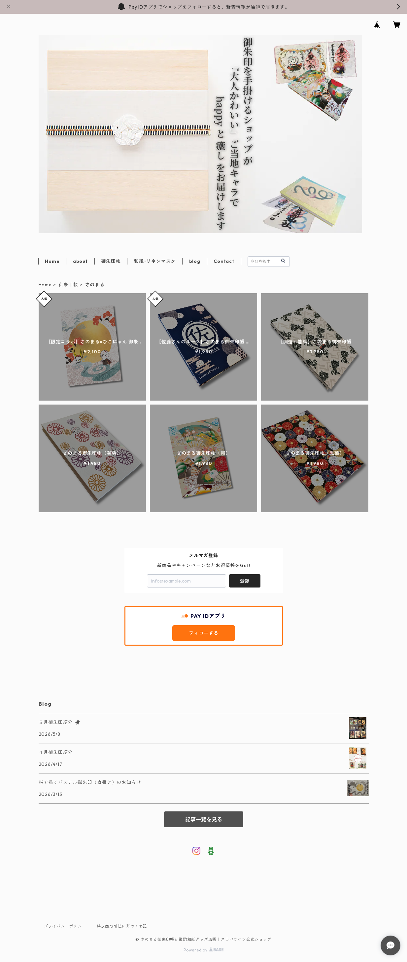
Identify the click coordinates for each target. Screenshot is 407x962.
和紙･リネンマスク (155, 261)
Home (52, 261)
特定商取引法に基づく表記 (122, 926)
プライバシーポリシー (65, 926)
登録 (244, 581)
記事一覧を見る (203, 819)
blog (194, 261)
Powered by (203, 949)
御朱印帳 (110, 261)
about (80, 261)
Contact (224, 261)
